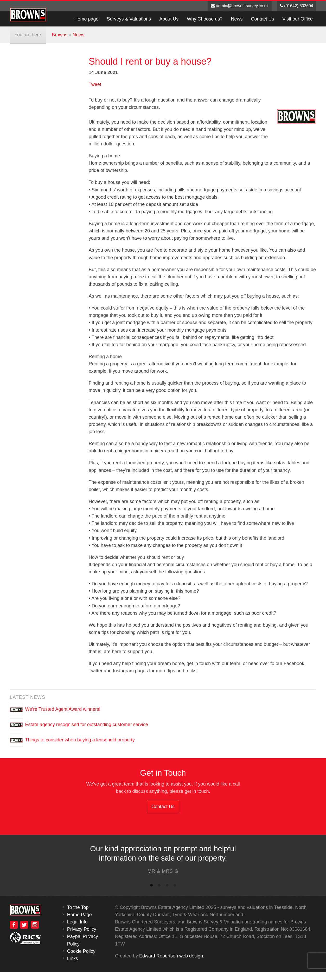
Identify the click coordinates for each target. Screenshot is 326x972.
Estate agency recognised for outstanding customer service (86, 724)
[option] (163, 861)
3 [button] (167, 886)
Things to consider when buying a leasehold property (80, 739)
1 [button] (151, 886)
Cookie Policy (81, 951)
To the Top (78, 907)
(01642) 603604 (296, 6)
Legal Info (77, 921)
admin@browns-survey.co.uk (240, 6)
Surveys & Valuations (129, 19)
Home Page (79, 914)
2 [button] (159, 886)
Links (72, 958)
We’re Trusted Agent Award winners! (63, 709)
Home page (86, 19)
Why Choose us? (204, 19)
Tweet (95, 84)
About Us (168, 19)
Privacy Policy (81, 929)
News (236, 19)
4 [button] (174, 886)
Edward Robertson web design (171, 955)
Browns (59, 34)
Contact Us (262, 19)
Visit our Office (298, 19)
